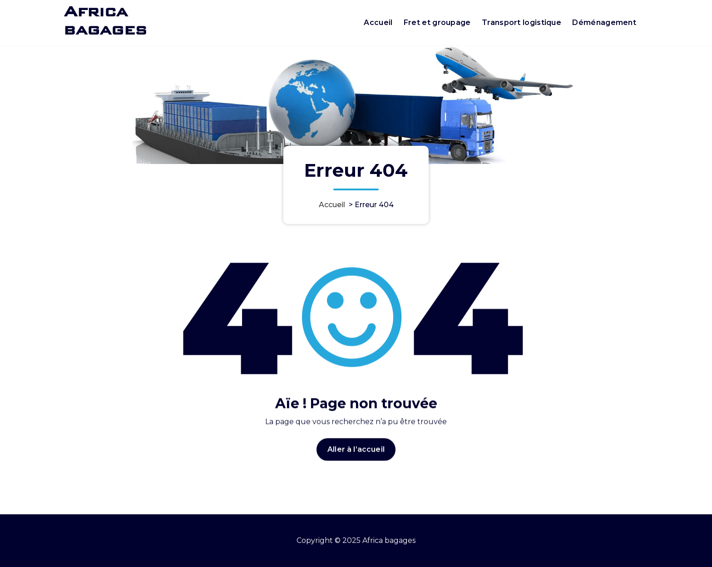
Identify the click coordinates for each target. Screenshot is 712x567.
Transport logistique (521, 22)
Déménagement (604, 22)
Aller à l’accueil (356, 455)
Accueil (378, 22)
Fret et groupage (437, 22)
